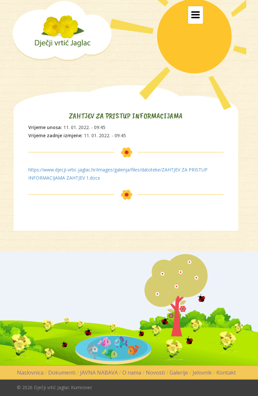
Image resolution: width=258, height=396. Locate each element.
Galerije (179, 372)
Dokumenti (61, 372)
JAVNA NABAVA (99, 372)
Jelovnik (202, 372)
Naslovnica (30, 372)
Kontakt (226, 372)
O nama (131, 372)
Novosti (155, 372)
